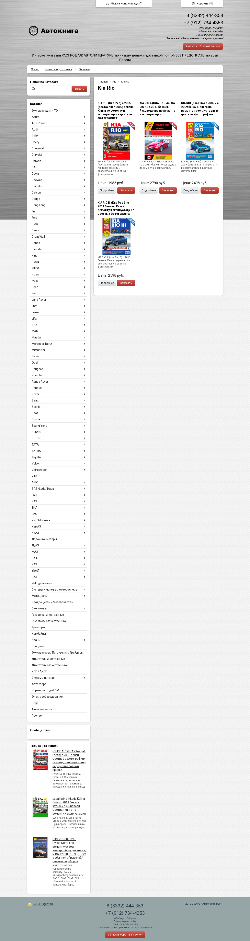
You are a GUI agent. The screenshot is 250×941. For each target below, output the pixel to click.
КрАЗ (35, 532)
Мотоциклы (39, 595)
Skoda (36, 419)
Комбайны (39, 633)
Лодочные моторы (44, 539)
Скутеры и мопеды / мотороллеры (55, 589)
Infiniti (35, 268)
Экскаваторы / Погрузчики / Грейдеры (57, 652)
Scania (36, 406)
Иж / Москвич (41, 520)
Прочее (37, 715)
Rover (35, 394)
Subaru (36, 432)
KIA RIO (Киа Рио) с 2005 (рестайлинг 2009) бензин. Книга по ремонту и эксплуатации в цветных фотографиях (116, 110)
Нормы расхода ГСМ (45, 690)
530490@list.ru (43, 904)
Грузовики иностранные (48, 614)
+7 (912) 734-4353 (203, 23)
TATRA (36, 451)
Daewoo (37, 180)
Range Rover (40, 381)
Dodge (36, 198)
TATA (35, 444)
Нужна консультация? (126, 3)
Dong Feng (38, 205)
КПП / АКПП (39, 671)
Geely (35, 230)
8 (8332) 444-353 (204, 15)
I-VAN (35, 261)
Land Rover (39, 299)
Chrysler (37, 154)
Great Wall (38, 236)
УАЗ (34, 564)
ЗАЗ (34, 501)
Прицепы (38, 646)
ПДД (35, 703)
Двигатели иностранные (48, 658)
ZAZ (34, 324)
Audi (35, 129)
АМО (35, 482)
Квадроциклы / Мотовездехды (52, 602)
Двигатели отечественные (50, 665)
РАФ (35, 558)
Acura (35, 117)
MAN (35, 331)
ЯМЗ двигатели (42, 583)
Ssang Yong (39, 425)
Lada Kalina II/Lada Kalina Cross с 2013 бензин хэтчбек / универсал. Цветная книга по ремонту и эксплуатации (69, 806)
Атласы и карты (42, 709)
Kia (34, 293)
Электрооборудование (47, 696)
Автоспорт (39, 684)
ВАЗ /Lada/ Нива (43, 488)
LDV (34, 306)
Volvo (35, 463)
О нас (35, 69)
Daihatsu (37, 186)
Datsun (36, 192)
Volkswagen (39, 469)
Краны (36, 640)
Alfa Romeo (39, 123)
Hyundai (37, 249)
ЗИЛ (34, 507)
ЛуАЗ (35, 545)
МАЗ (35, 551)
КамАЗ (36, 526)
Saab (35, 400)
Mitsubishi (38, 350)
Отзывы (84, 69)
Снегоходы (39, 608)
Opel (35, 362)
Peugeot (37, 369)
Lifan (35, 318)
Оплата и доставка (58, 69)
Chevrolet (38, 148)
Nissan (36, 356)
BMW (35, 135)
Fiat (34, 211)
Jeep (35, 287)
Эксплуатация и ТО (45, 110)
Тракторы (38, 627)
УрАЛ (35, 570)
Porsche (37, 375)
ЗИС (34, 514)
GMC (35, 224)
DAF (34, 167)
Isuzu (35, 274)
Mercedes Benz (42, 343)
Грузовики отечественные (49, 621)
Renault (37, 387)
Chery (35, 142)
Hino (34, 255)
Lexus (35, 312)
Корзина (202, 3)
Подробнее (107, 190)
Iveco (35, 280)
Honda (36, 243)
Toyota (36, 457)
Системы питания (43, 677)
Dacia (35, 173)
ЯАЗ (34, 577)
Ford (34, 217)
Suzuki (36, 438)
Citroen (36, 161)
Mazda (36, 337)
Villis (34, 476)
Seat (35, 413)
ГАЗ (34, 495)
